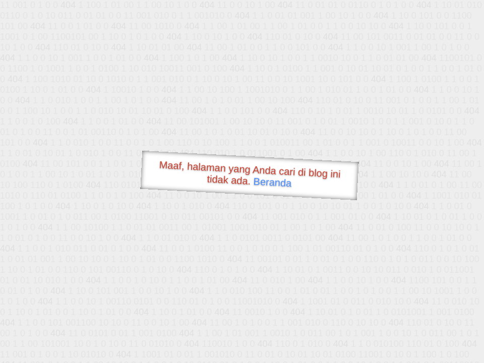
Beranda (272, 182)
